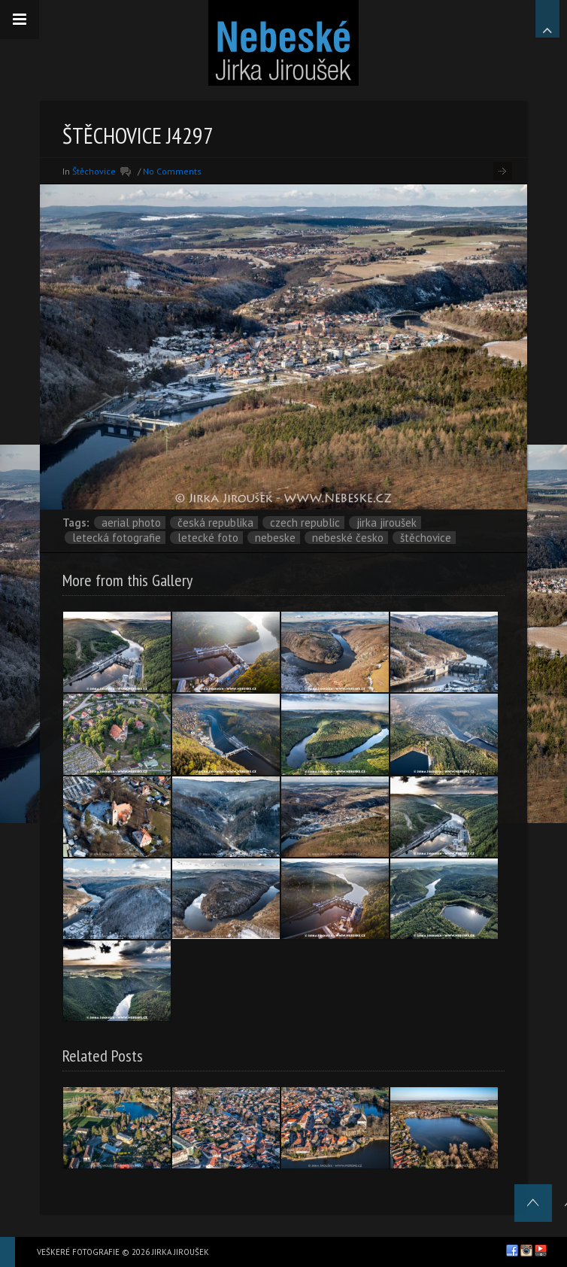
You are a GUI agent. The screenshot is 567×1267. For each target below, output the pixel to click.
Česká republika (215, 522)
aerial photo (131, 522)
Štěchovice (94, 171)
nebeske (275, 537)
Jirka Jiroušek (386, 522)
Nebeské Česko (348, 537)
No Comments (172, 171)
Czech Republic (305, 522)
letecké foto (207, 537)
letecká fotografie (116, 537)
